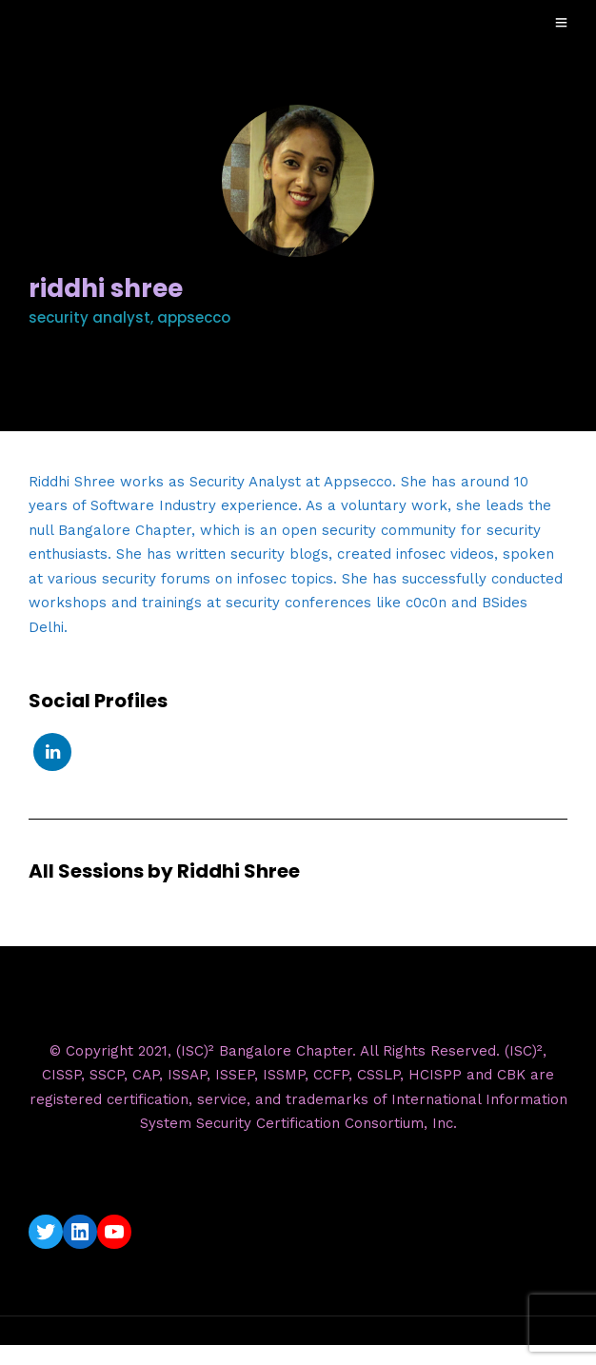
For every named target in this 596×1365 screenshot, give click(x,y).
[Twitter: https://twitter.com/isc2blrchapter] (46, 1232)
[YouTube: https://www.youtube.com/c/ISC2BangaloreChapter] (114, 1232)
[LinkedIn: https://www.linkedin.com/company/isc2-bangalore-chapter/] (80, 1232)
